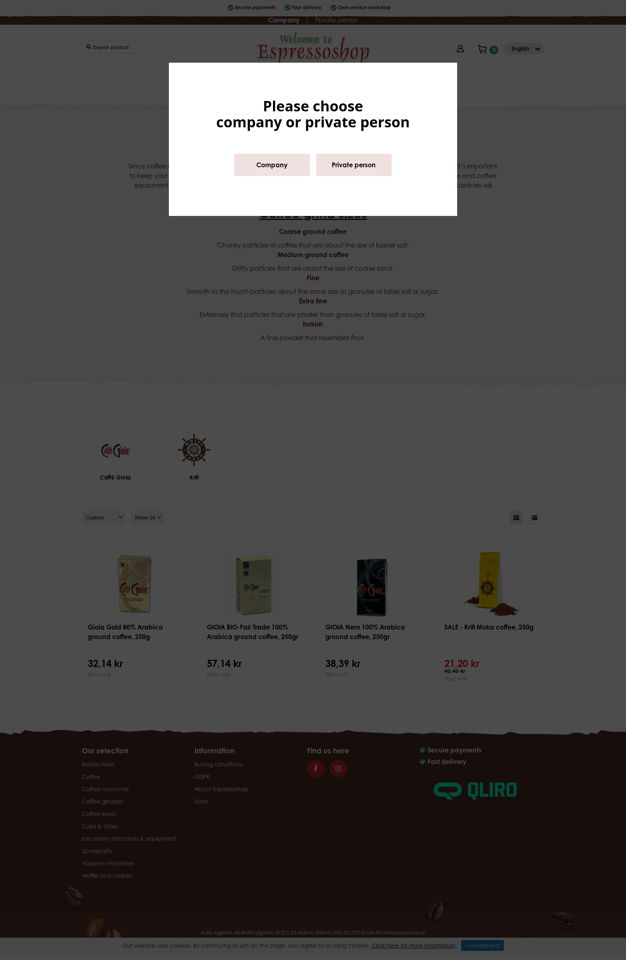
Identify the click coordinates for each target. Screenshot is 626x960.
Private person (354, 165)
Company (271, 165)
